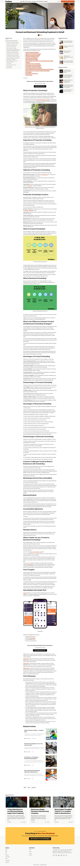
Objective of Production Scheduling (12, 43)
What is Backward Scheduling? (11, 48)
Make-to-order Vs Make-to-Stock (36, 551)
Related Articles (9, 67)
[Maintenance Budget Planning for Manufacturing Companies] (40, 801)
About (30, 849)
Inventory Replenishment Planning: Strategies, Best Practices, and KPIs (68, 76)
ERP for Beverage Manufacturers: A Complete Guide (68, 57)
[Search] (59, 1)
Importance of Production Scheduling (12, 42)
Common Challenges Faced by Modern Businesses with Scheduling (13, 59)
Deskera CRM (25, 663)
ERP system (30, 564)
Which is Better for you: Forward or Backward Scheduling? (12, 61)
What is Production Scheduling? (12, 40)
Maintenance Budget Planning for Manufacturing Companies (40, 811)
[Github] (64, 855)
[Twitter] (56, 855)
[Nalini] (40, 35)
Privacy (30, 853)
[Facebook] (54, 855)
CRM (37, 1)
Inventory (29, 1)
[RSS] (66, 855)
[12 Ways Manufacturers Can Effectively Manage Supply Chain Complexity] (16, 801)
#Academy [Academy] (33, 787)
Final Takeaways (9, 66)
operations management (29, 210)
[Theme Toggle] (58, 1)
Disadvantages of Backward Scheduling (13, 56)
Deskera (24, 592)
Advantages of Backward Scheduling (12, 55)
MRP (23, 1)
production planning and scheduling (43, 99)
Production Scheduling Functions (12, 45)
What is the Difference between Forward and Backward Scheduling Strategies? (13, 50)
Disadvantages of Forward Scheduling (13, 53)
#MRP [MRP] (25, 787)
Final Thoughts (9, 63)
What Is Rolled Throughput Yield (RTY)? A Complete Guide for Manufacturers (63, 811)
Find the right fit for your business (68, 1)
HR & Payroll (41, 1)
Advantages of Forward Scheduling (12, 52)
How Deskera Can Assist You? (11, 64)
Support (30, 854)
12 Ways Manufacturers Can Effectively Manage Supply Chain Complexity (68, 86)
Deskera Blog (56, 847)
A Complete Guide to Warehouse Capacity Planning (67, 71)
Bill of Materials (32, 638)
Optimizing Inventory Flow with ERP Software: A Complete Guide (68, 81)
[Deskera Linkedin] (59, 855)
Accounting (34, 1)
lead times (30, 185)
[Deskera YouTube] (61, 855)
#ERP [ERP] (29, 787)
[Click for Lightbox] (40, 115)
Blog (21, 1)
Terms (30, 851)
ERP (26, 1)
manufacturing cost (44, 174)
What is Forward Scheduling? (11, 46)
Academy (45, 1)
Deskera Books (26, 658)
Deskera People (26, 668)
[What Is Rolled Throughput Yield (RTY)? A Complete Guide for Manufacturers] (63, 801)
